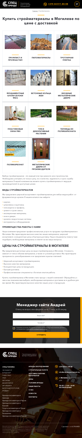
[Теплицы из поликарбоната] (67, 120)
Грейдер (5, 391)
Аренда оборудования (39, 366)
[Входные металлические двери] (67, 84)
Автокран (6, 380)
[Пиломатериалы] (41, 48)
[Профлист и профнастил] (15, 48)
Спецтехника (8, 367)
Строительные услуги (38, 370)
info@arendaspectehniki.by (69, 372)
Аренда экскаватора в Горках (14, 416)
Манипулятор (7, 383)
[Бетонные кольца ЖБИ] (41, 84)
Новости (32, 393)
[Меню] (77, 4)
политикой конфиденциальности (36, 329)
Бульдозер (6, 373)
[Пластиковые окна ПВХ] (15, 120)
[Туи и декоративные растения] (41, 120)
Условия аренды (36, 383)
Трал (4, 378)
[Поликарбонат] (15, 155)
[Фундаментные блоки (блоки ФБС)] (15, 84)
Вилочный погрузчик (10, 388)
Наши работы (34, 386)
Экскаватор (7, 370)
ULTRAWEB (76, 426)
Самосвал (6, 375)
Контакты (33, 397)
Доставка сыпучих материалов (37, 374)
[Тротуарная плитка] (67, 48)
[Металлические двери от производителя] (41, 155)
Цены (31, 379)
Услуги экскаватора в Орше (13, 408)
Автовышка (7, 385)
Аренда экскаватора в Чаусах (14, 401)
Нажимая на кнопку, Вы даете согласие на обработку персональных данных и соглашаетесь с (40, 328)
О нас (31, 390)
